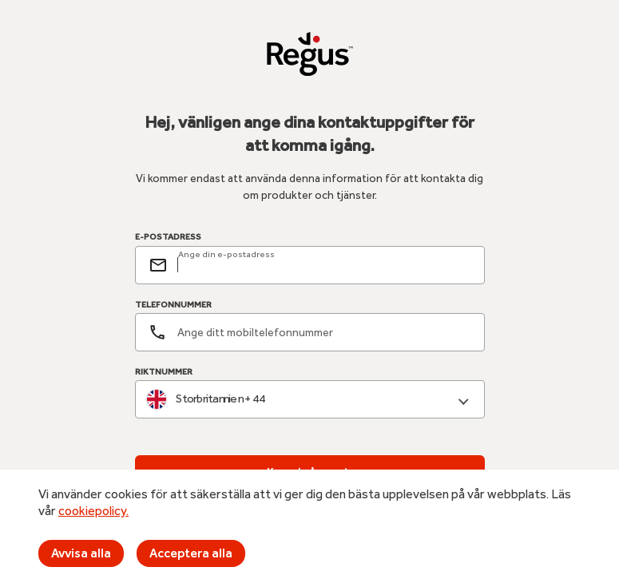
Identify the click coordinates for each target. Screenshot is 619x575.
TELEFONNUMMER (173, 304)
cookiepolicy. (93, 510)
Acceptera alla (190, 553)
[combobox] (310, 400)
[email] (324, 265)
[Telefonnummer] (310, 332)
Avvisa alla (81, 553)
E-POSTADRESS (168, 237)
